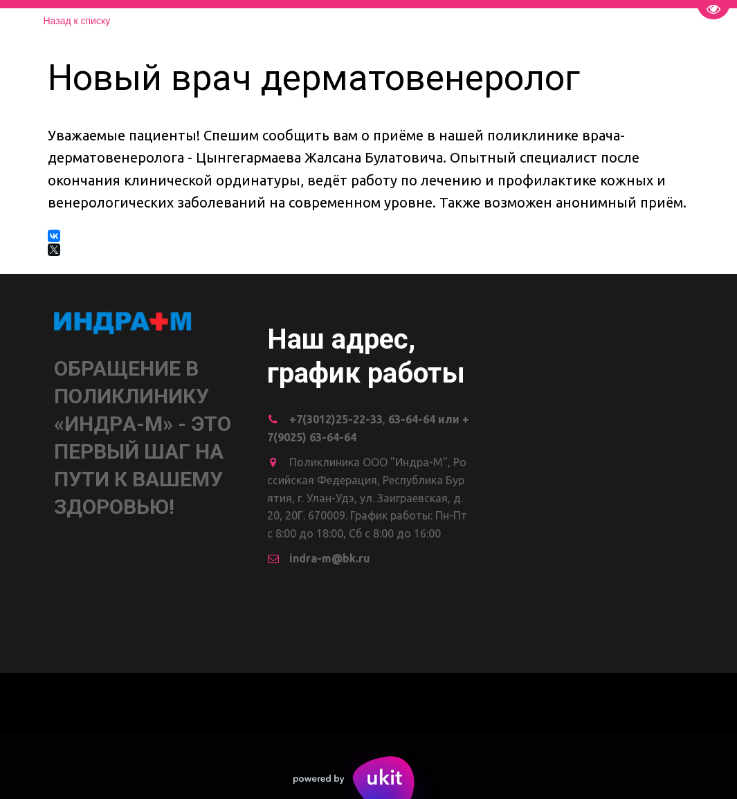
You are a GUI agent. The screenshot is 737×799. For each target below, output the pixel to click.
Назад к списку (77, 20)
